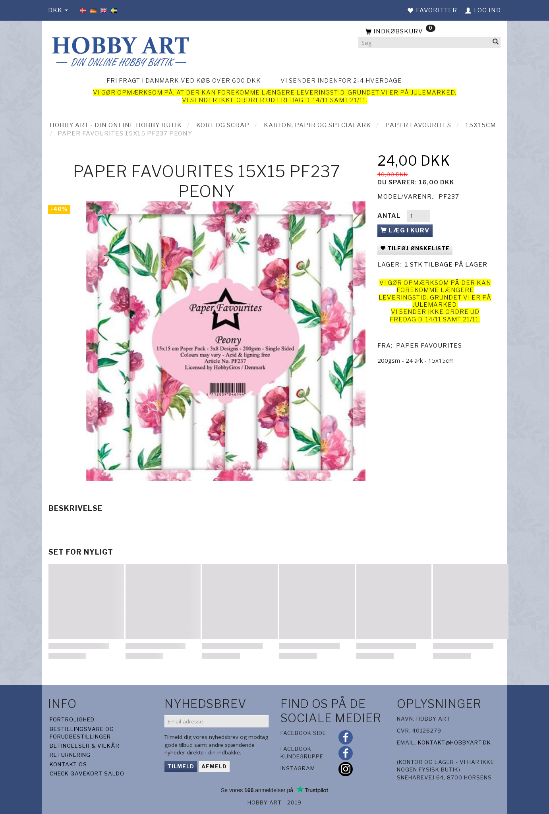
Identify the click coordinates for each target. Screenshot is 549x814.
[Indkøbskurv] (429, 32)
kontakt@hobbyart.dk (454, 742)
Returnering (70, 755)
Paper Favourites (429, 345)
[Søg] (496, 43)
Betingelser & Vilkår (85, 745)
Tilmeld (180, 766)
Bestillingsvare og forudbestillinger (82, 733)
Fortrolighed (72, 719)
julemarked (433, 92)
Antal (389, 215)
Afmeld (214, 766)
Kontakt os (68, 764)
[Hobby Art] (119, 50)
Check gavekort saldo (87, 773)
